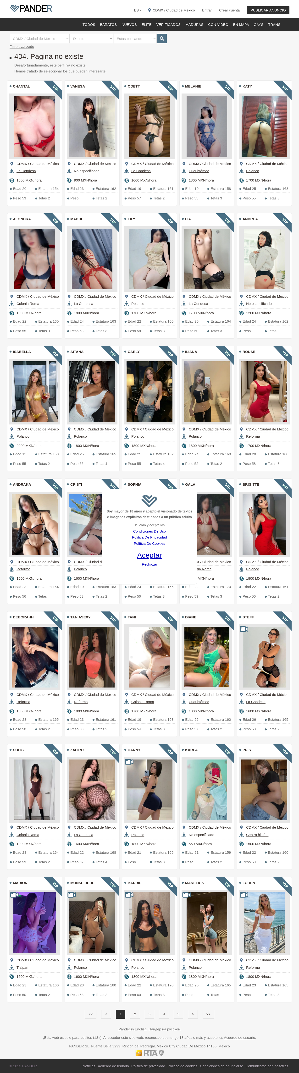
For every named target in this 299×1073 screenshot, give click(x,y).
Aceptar (149, 555)
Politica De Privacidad (149, 537)
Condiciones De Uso (149, 531)
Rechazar (149, 564)
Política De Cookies (149, 543)
